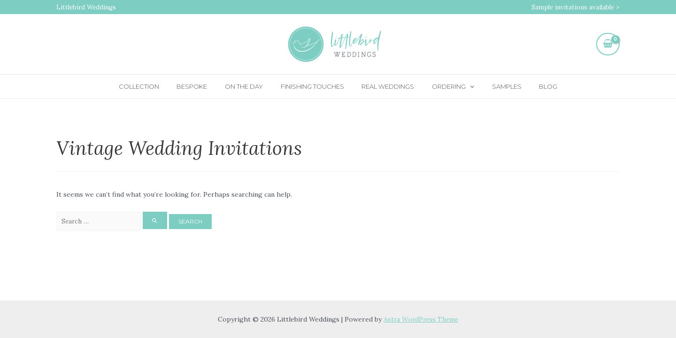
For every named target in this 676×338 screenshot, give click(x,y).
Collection (158, 86)
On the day (252, 86)
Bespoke (206, 86)
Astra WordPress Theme (421, 319)
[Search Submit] (159, 221)
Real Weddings (385, 86)
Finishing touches (315, 86)
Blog (529, 86)
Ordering (445, 86)
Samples (492, 86)
